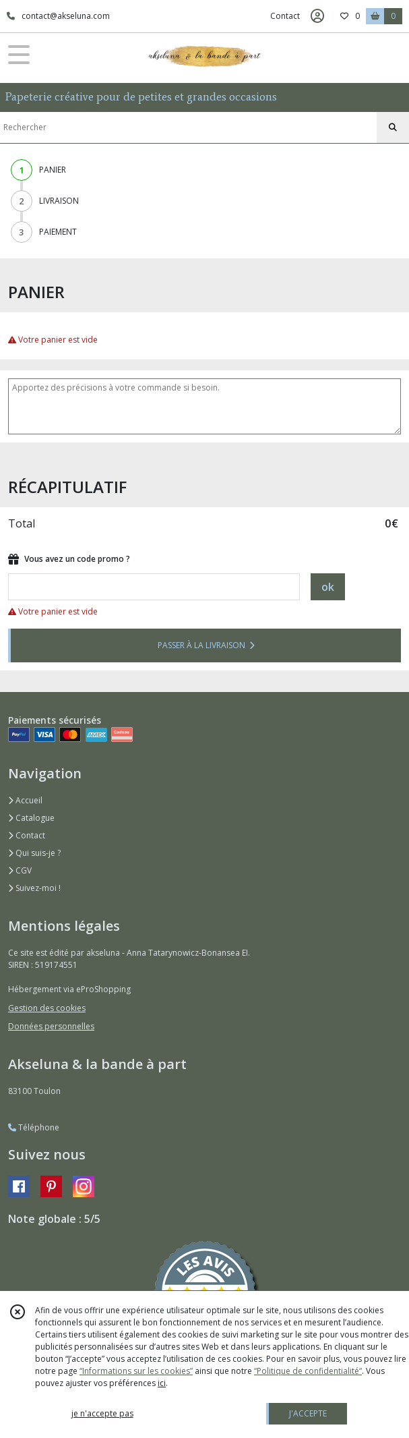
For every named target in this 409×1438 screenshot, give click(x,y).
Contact (285, 16)
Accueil (25, 800)
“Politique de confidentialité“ (308, 1371)
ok (327, 586)
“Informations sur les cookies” (136, 1371)
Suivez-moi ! (34, 888)
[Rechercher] (393, 127)
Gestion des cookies (47, 1008)
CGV (20, 870)
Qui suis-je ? (34, 853)
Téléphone (33, 1127)
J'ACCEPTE (308, 1413)
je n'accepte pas (102, 1413)
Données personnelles (51, 1026)
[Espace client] (317, 16)
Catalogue (31, 818)
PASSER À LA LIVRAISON (206, 645)
